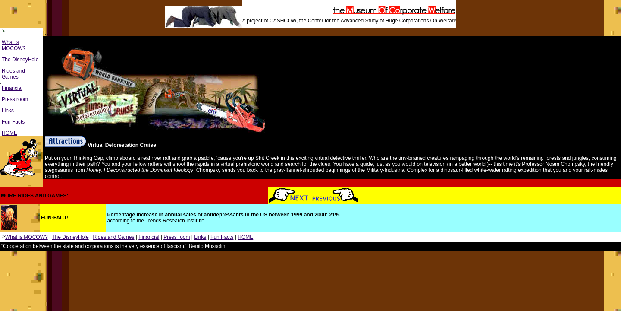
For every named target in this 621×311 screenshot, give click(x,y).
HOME (9, 133)
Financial (12, 88)
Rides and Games (13, 74)
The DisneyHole (20, 60)
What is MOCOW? (13, 45)
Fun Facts (13, 122)
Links (8, 111)
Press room (15, 99)
